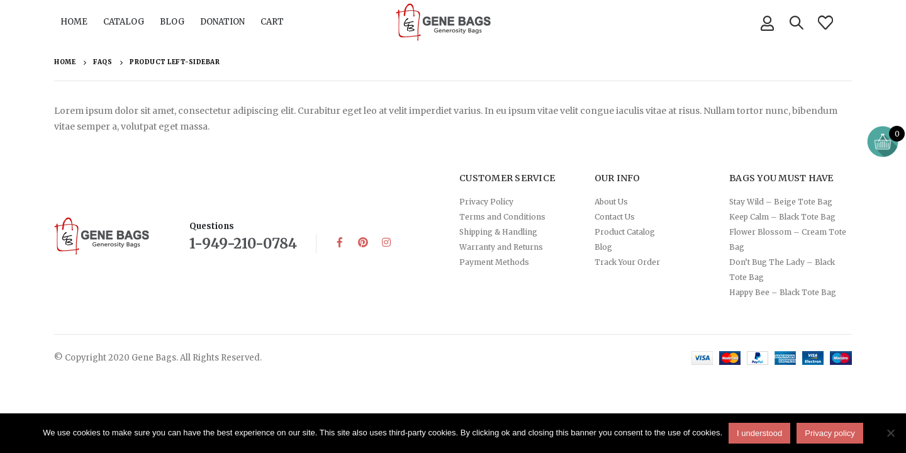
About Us (611, 201)
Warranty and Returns (501, 247)
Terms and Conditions (502, 216)
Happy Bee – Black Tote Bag (782, 292)
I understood (759, 433)
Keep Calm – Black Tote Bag (782, 216)
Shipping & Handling (498, 232)
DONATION (222, 21)
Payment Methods (494, 262)
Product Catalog (625, 232)
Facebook (339, 242)
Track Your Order (627, 262)
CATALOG (123, 21)
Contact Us (615, 216)
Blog (603, 247)
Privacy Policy (486, 201)
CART (272, 21)
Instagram (386, 242)
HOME (73, 21)
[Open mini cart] (882, 141)
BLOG (172, 21)
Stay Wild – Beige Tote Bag (780, 201)
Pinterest (363, 242)
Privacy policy (829, 433)
